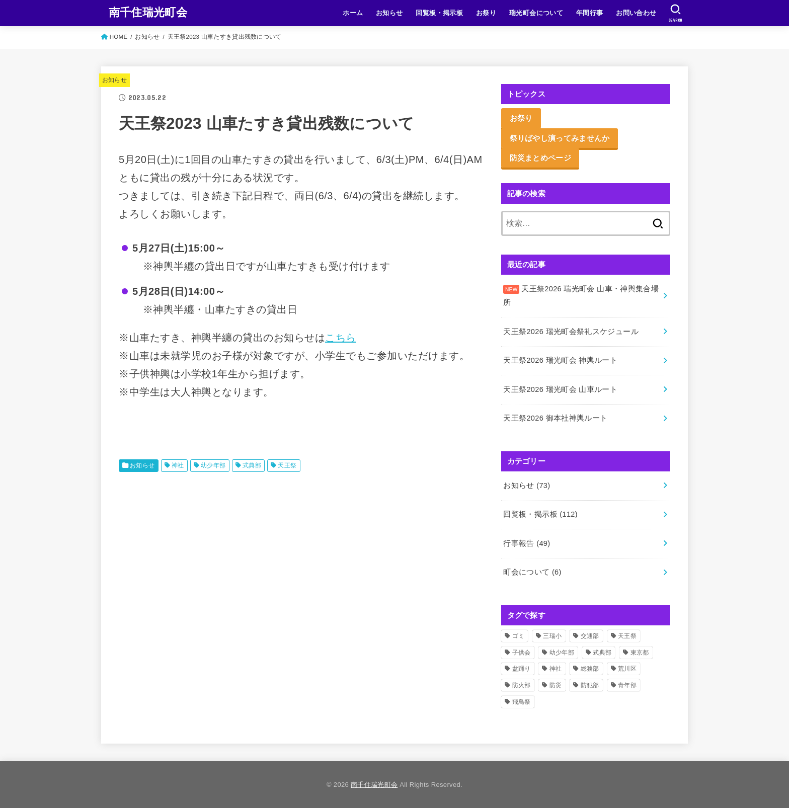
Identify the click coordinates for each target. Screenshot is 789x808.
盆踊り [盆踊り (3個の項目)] (521, 668)
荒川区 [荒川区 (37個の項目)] (627, 668)
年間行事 (589, 13)
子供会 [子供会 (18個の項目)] (521, 652)
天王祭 (287, 465)
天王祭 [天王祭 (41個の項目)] (627, 635)
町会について (532, 572)
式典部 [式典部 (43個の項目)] (602, 652)
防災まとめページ (540, 157)
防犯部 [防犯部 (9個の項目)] (590, 685)
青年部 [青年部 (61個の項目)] (627, 685)
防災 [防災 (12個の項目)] (555, 685)
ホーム (353, 13)
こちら (340, 337)
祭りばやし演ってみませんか (560, 138)
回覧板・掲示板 (439, 13)
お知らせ (389, 13)
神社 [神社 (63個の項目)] (555, 668)
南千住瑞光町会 (148, 12)
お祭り (486, 13)
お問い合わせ (636, 13)
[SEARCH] (675, 13)
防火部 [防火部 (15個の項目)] (521, 685)
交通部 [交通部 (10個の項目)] (590, 635)
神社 (178, 465)
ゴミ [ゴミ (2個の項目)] (518, 635)
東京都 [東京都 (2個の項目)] (639, 652)
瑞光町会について (536, 13)
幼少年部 (213, 465)
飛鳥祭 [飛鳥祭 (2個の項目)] (521, 701)
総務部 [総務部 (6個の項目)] (590, 668)
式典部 (252, 465)
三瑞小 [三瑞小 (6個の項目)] (552, 635)
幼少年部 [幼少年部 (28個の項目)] (561, 652)
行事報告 (526, 543)
